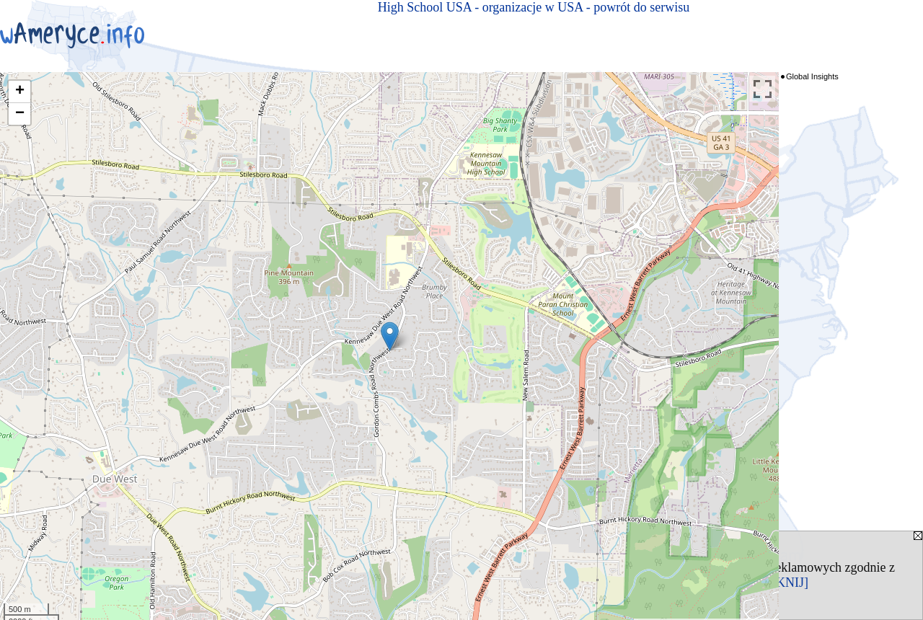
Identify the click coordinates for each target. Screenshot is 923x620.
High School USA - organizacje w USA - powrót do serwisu (534, 7)
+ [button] (20, 91)
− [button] (20, 114)
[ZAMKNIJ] (775, 582)
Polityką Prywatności (170, 582)
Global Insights (812, 76)
